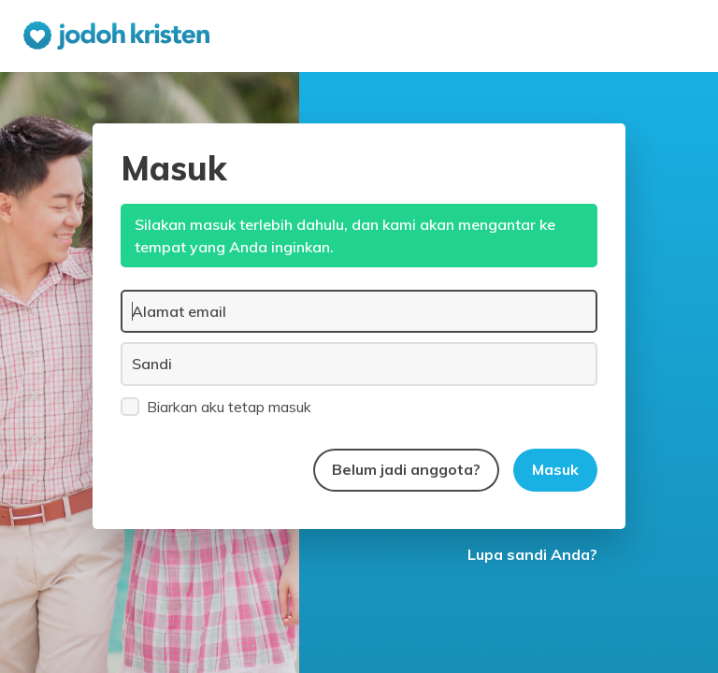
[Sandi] (359, 363)
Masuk (555, 469)
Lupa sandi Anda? (532, 554)
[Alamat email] (359, 311)
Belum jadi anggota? (406, 469)
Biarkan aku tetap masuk (216, 405)
